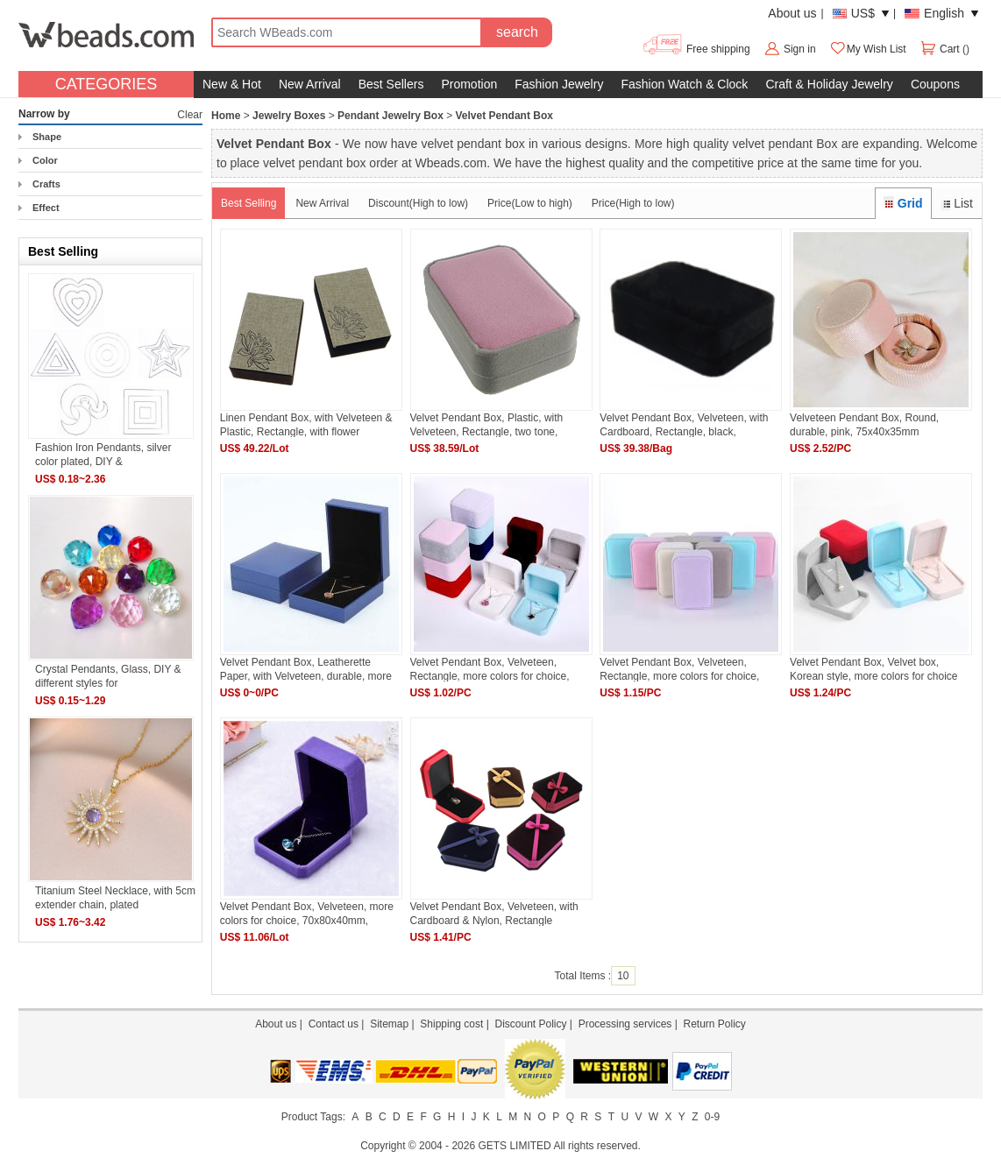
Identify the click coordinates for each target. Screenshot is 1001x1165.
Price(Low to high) (529, 203)
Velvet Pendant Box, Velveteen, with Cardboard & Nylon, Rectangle (494, 913)
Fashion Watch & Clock (684, 84)
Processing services (625, 1024)
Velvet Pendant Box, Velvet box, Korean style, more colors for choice (873, 668)
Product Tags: (313, 1117)
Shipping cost (451, 1024)
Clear (189, 115)
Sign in (800, 49)
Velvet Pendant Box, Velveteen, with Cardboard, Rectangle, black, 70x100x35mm (684, 424)
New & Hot (231, 84)
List (957, 203)
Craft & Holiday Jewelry (829, 84)
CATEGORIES (106, 84)
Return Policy (714, 1024)
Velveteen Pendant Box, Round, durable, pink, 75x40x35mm (864, 424)
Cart (940, 49)
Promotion (469, 84)
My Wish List (867, 49)
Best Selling (248, 203)
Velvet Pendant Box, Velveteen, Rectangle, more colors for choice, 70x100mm (679, 668)
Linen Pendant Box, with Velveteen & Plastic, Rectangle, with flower (306, 424)
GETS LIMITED (514, 1146)
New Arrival (310, 84)
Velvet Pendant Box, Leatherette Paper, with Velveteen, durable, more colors (306, 668)
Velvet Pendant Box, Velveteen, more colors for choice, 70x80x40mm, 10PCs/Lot (307, 913)
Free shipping (695, 49)
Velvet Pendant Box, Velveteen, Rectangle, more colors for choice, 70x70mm (490, 668)
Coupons (935, 84)
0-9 (712, 1117)
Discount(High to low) (418, 203)
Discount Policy (530, 1024)
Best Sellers (391, 84)
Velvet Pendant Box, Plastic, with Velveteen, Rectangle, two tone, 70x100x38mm (487, 424)
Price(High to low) (633, 203)
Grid (903, 203)
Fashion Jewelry (559, 84)
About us (792, 13)
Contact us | (339, 1024)
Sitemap (389, 1024)
